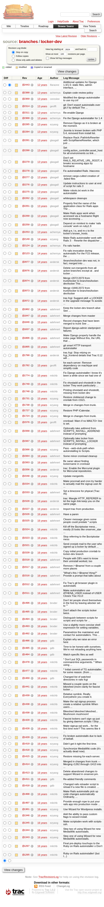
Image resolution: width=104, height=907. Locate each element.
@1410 (25, 786)
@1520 (25, 553)
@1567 (25, 441)
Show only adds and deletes (27, 60)
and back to (86, 49)
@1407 (25, 804)
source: (10, 41)
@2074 (25, 281)
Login (51, 21)
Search (93, 30)
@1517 (25, 568)
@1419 (25, 744)
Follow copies (20, 56)
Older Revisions (89, 36)
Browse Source (66, 26)
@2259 (25, 225)
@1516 (25, 576)
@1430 (25, 713)
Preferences (94, 21)
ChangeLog (63, 887)
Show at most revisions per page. (66, 54)
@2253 (25, 232)
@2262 (25, 198)
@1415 (25, 757)
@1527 (25, 509)
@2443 (25, 85)
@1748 (25, 391)
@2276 (25, 185)
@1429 (25, 721)
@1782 (25, 366)
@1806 (25, 338)
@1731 (25, 399)
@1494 (25, 620)
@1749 (25, 384)
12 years (42, 84)
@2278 (25, 171)
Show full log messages (59, 58)
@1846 (25, 322)
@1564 (25, 456)
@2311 (25, 113)
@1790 (25, 356)
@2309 (25, 118)
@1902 (25, 310)
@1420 (25, 738)
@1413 (25, 773)
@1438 (25, 705)
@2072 (25, 301)
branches (28, 41)
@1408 (25, 795)
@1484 (25, 655)
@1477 (25, 672)
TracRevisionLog (48, 877)
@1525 (25, 521)
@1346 (25, 816)
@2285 (25, 124)
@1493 (25, 627)
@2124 (25, 246)
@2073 (25, 291)
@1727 (25, 411)
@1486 (25, 641)
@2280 (25, 150)
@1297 (25, 847)
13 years (42, 92)
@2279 (25, 162)
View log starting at (60, 49)
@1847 (25, 316)
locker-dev (51, 41)
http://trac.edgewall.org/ (90, 893)
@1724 (25, 416)
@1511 (25, 594)
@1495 (25, 612)
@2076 (25, 271)
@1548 (25, 477)
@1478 (25, 663)
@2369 (25, 99)
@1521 (25, 546)
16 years (42, 456)
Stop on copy (20, 52)
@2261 (25, 206)
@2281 (25, 140)
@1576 (25, 423)
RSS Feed (45, 887)
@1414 (25, 765)
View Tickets (89, 26)
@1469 (25, 679)
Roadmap (43, 26)
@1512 (25, 585)
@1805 (25, 347)
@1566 (25, 450)
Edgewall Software (44, 893)
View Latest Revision (66, 36)
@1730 (25, 405)
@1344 (25, 831)
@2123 (25, 253)
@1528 (25, 502)
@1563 (25, 463)
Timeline (24, 26)
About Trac (78, 21)
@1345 (25, 824)
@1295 (25, 856)
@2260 (25, 216)
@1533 (25, 493)
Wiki (8, 26)
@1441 (25, 687)
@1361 (25, 810)
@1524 (25, 530)
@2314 (25, 106)
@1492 (25, 634)
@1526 (25, 515)
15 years (42, 316)
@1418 (25, 751)
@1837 (25, 330)
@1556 (25, 470)
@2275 (25, 192)
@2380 (25, 93)
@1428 (25, 729)
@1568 (25, 431)
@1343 (25, 838)
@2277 (25, 177)
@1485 (25, 649)
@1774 (25, 376)
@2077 (25, 262)
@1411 (25, 780)
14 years (42, 239)
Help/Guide (63, 21)
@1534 (25, 484)
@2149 (25, 239)
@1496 (25, 604)
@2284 (25, 132)
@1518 (25, 560)
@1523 (25, 539)
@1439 (25, 696)
